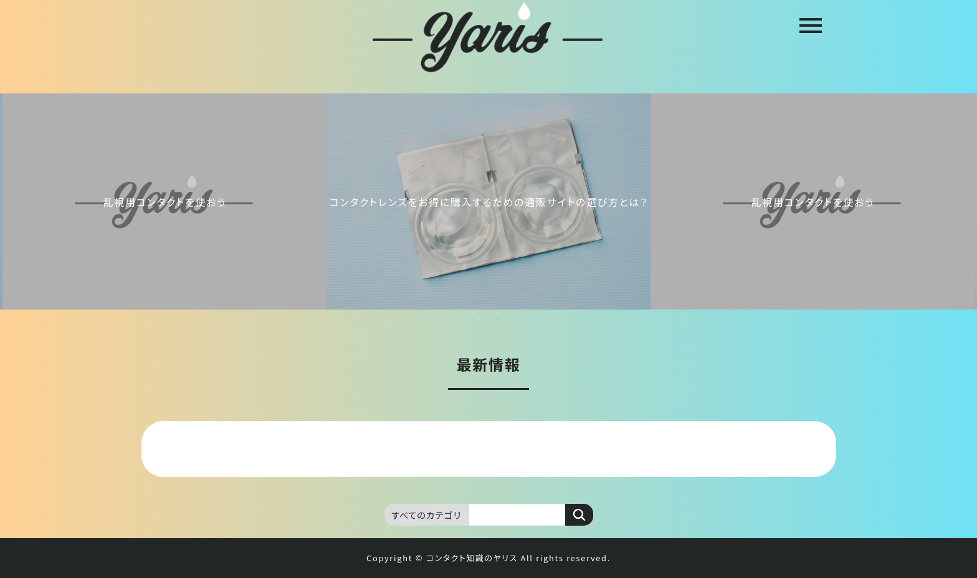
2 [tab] (498, 319)
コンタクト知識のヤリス (472, 558)
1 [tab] (479, 319)
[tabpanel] (488, 201)
